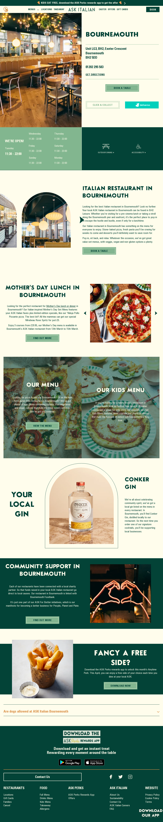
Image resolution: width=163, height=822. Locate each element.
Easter (102, 10)
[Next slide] (82, 220)
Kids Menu (45, 802)
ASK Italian (118, 788)
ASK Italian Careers (120, 805)
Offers (111, 10)
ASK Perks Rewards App (81, 795)
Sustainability (116, 798)
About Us (115, 795)
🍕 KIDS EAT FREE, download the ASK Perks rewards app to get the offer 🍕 (81, 3)
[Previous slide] (85, 313)
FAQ (112, 809)
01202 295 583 (94, 67)
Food (43, 788)
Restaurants (13, 788)
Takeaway (59, 10)
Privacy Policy (152, 795)
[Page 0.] (119, 336)
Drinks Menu (46, 798)
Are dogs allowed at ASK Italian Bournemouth (81, 712)
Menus (33, 10)
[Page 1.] (121, 336)
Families (7, 802)
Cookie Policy (152, 798)
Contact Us (42, 777)
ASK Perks (76, 788)
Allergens (44, 809)
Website (151, 788)
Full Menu (45, 795)
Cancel (6, 805)
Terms (148, 802)
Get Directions (95, 74)
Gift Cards (122, 10)
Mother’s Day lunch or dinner (61, 306)
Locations (46, 10)
